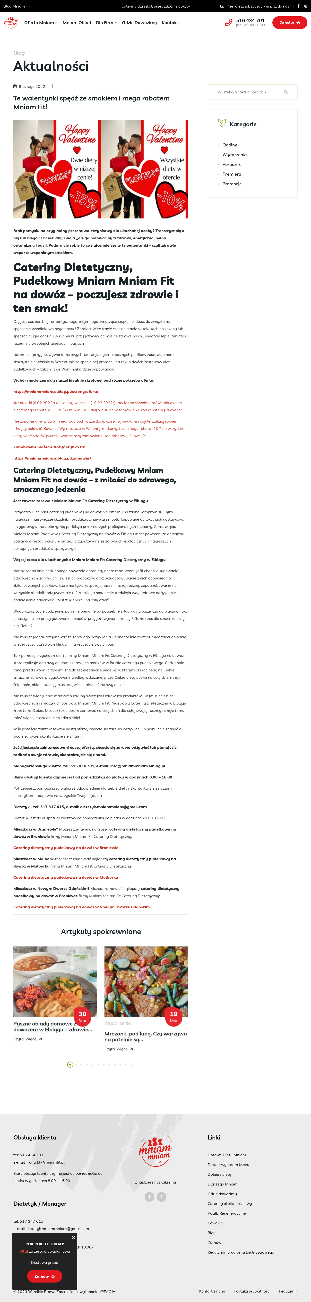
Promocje (232, 184)
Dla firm (104, 22)
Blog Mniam (14, 6)
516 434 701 (250, 20)
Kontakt (170, 22)
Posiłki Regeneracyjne (227, 1213)
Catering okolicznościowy (230, 1203)
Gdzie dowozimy (139, 22)
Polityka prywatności (252, 1291)
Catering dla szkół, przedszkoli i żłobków (155, 6)
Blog (212, 1232)
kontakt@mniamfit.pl (45, 1162)
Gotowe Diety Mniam (227, 1154)
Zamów (290, 22)
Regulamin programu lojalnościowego (241, 1252)
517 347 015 (31, 1221)
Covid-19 (216, 1223)
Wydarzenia (235, 155)
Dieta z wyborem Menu (228, 1164)
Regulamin (288, 1291)
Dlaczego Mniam (223, 1184)
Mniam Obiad (77, 22)
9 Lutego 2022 (32, 86)
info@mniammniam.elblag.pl (137, 765)
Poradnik (232, 164)
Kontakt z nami (212, 1291)
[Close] (73, 1237)
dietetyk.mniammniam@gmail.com (113, 806)
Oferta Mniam (39, 22)
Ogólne (230, 145)
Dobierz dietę (219, 1174)
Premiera (232, 174)
